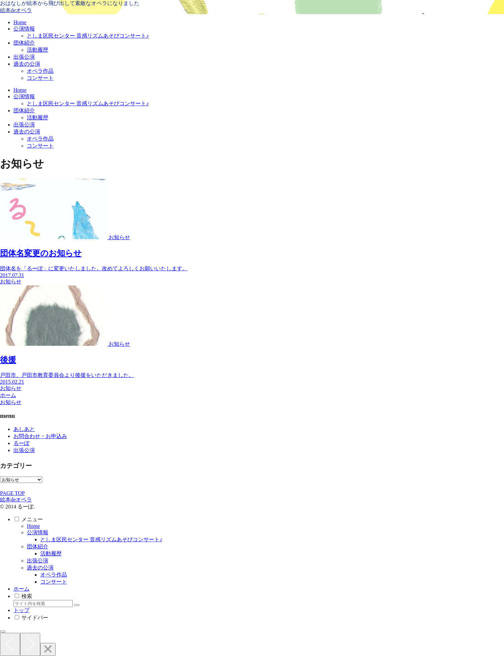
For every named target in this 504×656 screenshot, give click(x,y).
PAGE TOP (12, 493)
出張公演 (24, 450)
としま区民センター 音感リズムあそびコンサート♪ (101, 539)
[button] (76, 605)
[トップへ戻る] (2, 632)
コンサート (53, 582)
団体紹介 (37, 546)
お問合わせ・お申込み (40, 436)
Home (33, 526)
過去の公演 (40, 567)
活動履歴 (51, 553)
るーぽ (21, 443)
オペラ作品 (53, 575)
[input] (43, 603)
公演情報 (37, 532)
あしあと (24, 429)
